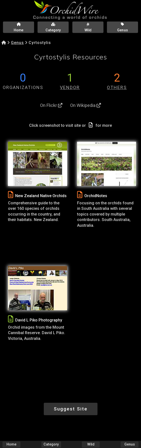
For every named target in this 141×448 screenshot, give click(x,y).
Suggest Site (71, 409)
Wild (90, 444)
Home (11, 444)
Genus (17, 42)
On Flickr (51, 105)
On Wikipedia (85, 105)
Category (51, 444)
